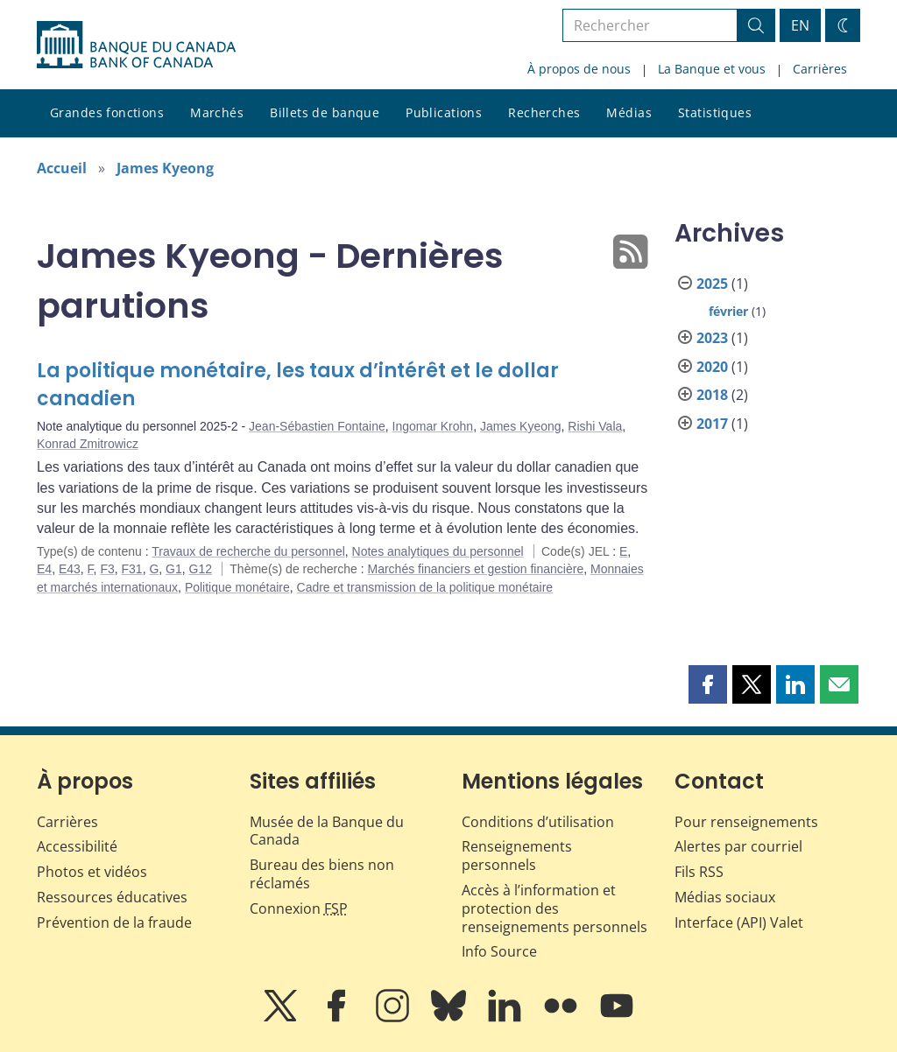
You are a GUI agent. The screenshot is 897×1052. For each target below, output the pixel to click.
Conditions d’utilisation (538, 821)
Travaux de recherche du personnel (248, 551)
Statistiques (715, 112)
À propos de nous (579, 68)
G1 (174, 569)
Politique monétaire (237, 587)
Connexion (299, 908)
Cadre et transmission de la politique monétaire (425, 587)
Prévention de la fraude (114, 922)
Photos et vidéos (92, 871)
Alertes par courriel (738, 846)
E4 (44, 569)
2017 (712, 423)
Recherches (544, 112)
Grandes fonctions (107, 112)
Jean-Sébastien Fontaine (317, 426)
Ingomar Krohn (433, 426)
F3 (107, 569)
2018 (712, 394)
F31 (132, 569)
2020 (712, 366)
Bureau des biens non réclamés (322, 874)
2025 (712, 283)
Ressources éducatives (112, 897)
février (728, 311)
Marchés (217, 112)
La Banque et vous (712, 68)
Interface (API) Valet (739, 922)
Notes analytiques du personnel (438, 551)
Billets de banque (324, 112)
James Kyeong (165, 168)
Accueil (62, 168)
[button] (708, 684)
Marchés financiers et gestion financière (476, 569)
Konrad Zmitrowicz (87, 444)
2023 (712, 337)
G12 (200, 569)
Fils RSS (699, 871)
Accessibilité (77, 846)
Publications (444, 112)
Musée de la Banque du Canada (327, 831)
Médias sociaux (725, 897)
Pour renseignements (746, 821)
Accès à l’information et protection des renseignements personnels (554, 908)
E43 (70, 569)
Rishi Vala (595, 426)
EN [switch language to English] (800, 25)
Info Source (499, 951)
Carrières (820, 68)
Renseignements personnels (517, 855)
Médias (629, 112)
